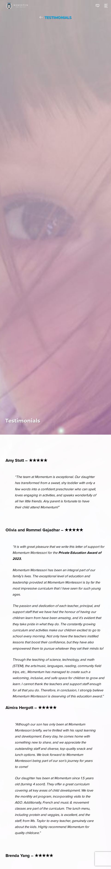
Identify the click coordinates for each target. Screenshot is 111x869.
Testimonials (58, 17)
